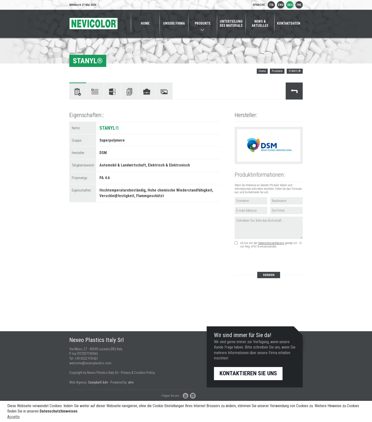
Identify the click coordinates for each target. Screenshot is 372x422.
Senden (269, 275)
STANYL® (295, 71)
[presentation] (271, 260)
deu (289, 5)
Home (262, 71)
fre (299, 5)
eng (280, 5)
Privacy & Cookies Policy (138, 373)
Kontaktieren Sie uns (248, 373)
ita (271, 5)
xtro (131, 382)
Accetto (13, 416)
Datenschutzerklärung (271, 243)
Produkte (277, 71)
